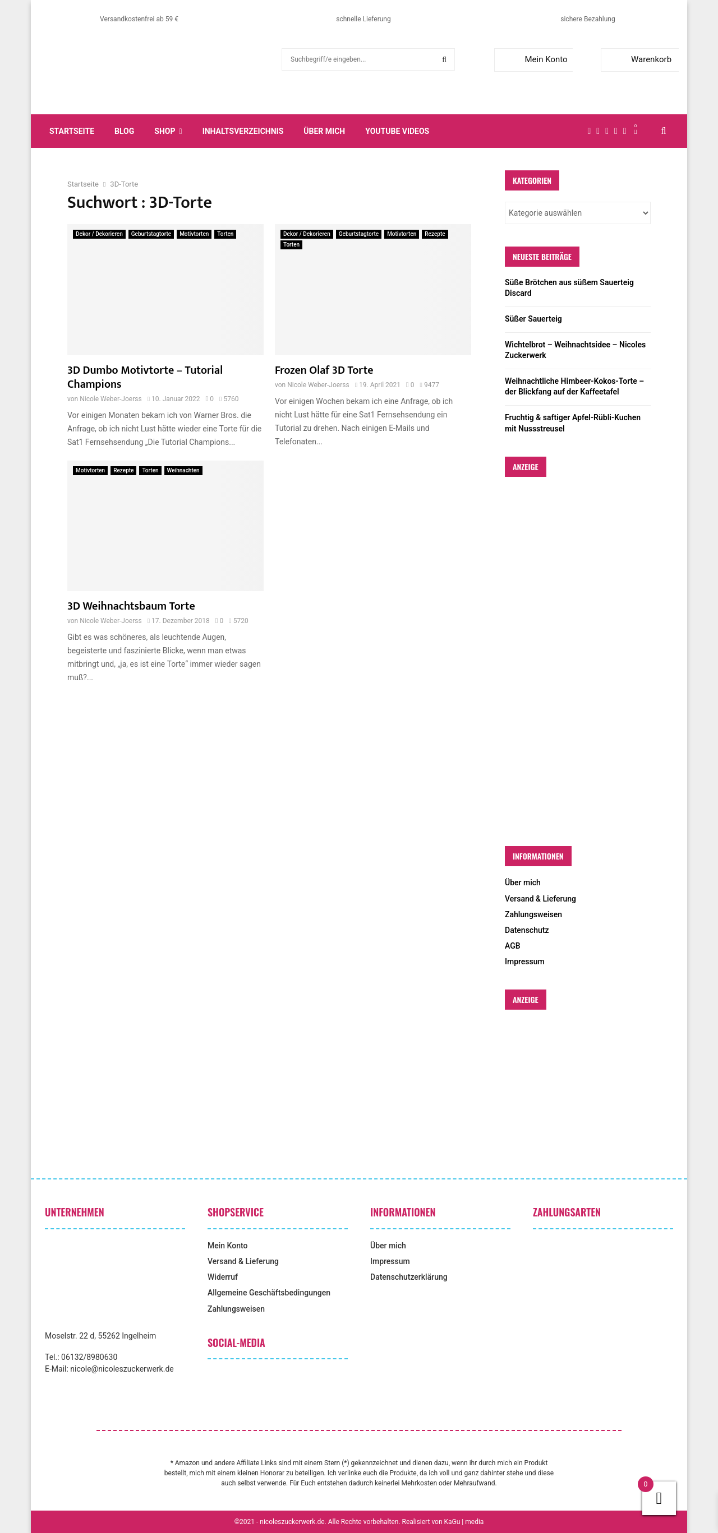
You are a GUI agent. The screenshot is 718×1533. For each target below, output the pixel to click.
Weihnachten (183, 470)
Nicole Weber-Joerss (110, 399)
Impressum (525, 961)
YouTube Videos (397, 131)
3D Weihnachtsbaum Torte (131, 606)
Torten (225, 234)
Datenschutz (527, 930)
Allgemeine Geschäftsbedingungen (269, 1292)
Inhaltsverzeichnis (243, 131)
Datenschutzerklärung (409, 1276)
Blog (124, 131)
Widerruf (223, 1276)
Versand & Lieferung (540, 898)
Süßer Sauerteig (533, 318)
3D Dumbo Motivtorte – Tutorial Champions (145, 377)
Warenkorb (638, 59)
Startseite (71, 131)
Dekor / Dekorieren (99, 234)
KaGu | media (464, 1522)
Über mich (324, 131)
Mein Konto (533, 59)
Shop (164, 131)
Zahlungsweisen (533, 914)
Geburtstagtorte (151, 234)
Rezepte (435, 234)
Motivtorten (194, 234)
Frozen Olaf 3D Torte (324, 370)
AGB (513, 945)
